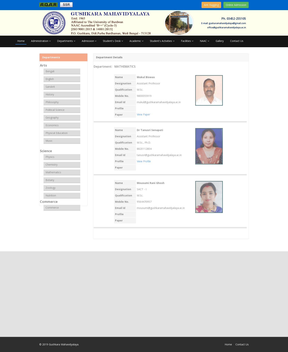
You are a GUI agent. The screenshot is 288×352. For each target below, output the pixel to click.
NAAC (204, 41)
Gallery (220, 41)
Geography (52, 116)
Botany (50, 178)
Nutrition (51, 193)
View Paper (143, 112)
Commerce (52, 206)
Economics (52, 123)
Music (49, 139)
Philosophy (52, 100)
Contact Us (236, 41)
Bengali (50, 69)
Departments (66, 41)
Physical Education (57, 131)
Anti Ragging (211, 5)
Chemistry (51, 163)
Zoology (50, 186)
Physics (50, 155)
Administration (41, 41)
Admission (89, 41)
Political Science (55, 108)
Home (21, 41)
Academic (136, 41)
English (50, 77)
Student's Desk (113, 41)
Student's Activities (162, 41)
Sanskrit (50, 85)
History (50, 92)
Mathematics (53, 170)
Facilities (187, 41)
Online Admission (236, 5)
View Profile (144, 159)
